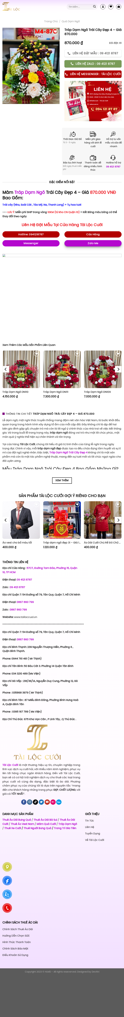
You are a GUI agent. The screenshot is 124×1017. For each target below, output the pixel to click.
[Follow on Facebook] (23, 802)
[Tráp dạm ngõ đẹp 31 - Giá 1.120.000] (62, 520)
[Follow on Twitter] (41, 802)
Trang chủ (51, 21)
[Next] (118, 369)
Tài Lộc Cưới (91, 225)
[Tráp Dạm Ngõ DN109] (103, 369)
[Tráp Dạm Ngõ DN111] (62, 369)
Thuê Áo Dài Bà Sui (45, 820)
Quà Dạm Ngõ (71, 21)
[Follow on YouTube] (47, 802)
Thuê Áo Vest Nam (22, 824)
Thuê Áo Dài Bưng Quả (16, 820)
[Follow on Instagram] (29, 802)
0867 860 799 (25, 602)
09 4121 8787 (113, 166)
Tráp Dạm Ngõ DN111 (55, 392)
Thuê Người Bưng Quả (37, 828)
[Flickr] (53, 802)
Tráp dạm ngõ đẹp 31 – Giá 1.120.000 (62, 542)
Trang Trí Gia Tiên (65, 828)
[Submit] (94, 7)
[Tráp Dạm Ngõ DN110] (21, 369)
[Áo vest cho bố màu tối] (21, 520)
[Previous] (6, 369)
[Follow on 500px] (59, 802)
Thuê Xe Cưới (12, 828)
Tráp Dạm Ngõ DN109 (97, 392)
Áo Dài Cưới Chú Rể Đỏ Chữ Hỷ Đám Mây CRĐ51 (103, 542)
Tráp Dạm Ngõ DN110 (15, 392)
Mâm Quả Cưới (46, 824)
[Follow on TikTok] (35, 802)
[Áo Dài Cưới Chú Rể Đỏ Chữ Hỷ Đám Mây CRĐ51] (103, 520)
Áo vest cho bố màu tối (17, 542)
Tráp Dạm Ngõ (29, 192)
